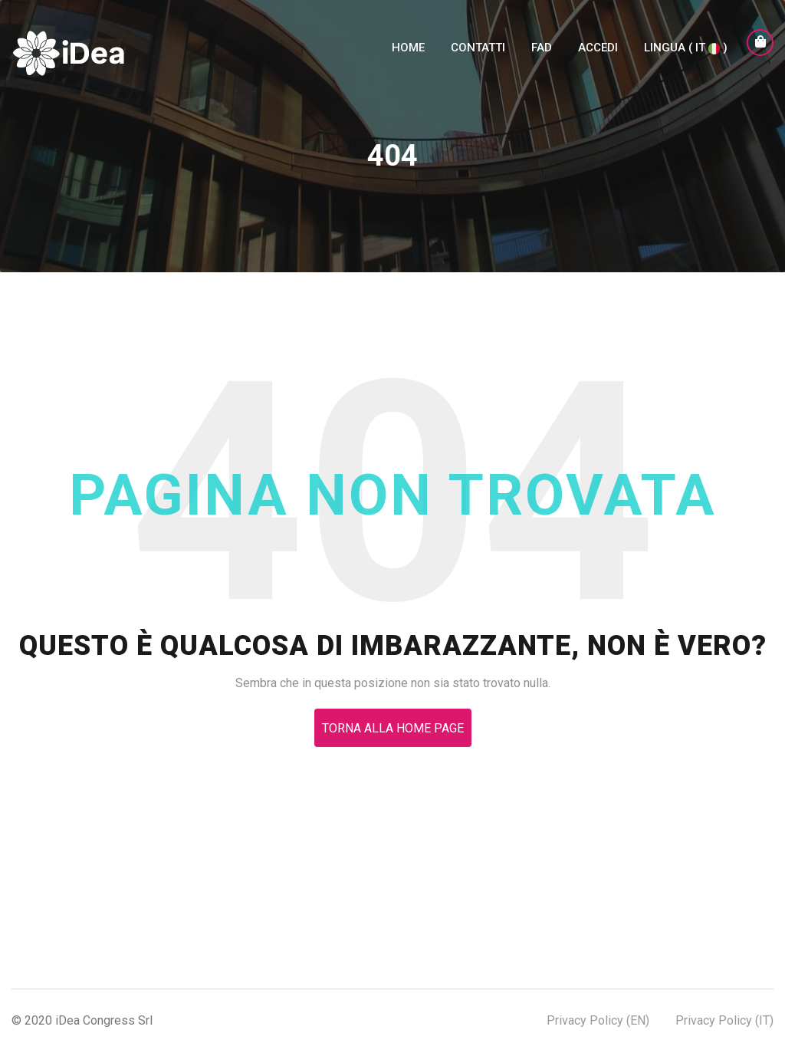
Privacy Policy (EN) (598, 1020)
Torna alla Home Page (393, 728)
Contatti (478, 57)
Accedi (598, 57)
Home (408, 57)
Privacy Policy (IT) (724, 1020)
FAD (541, 57)
